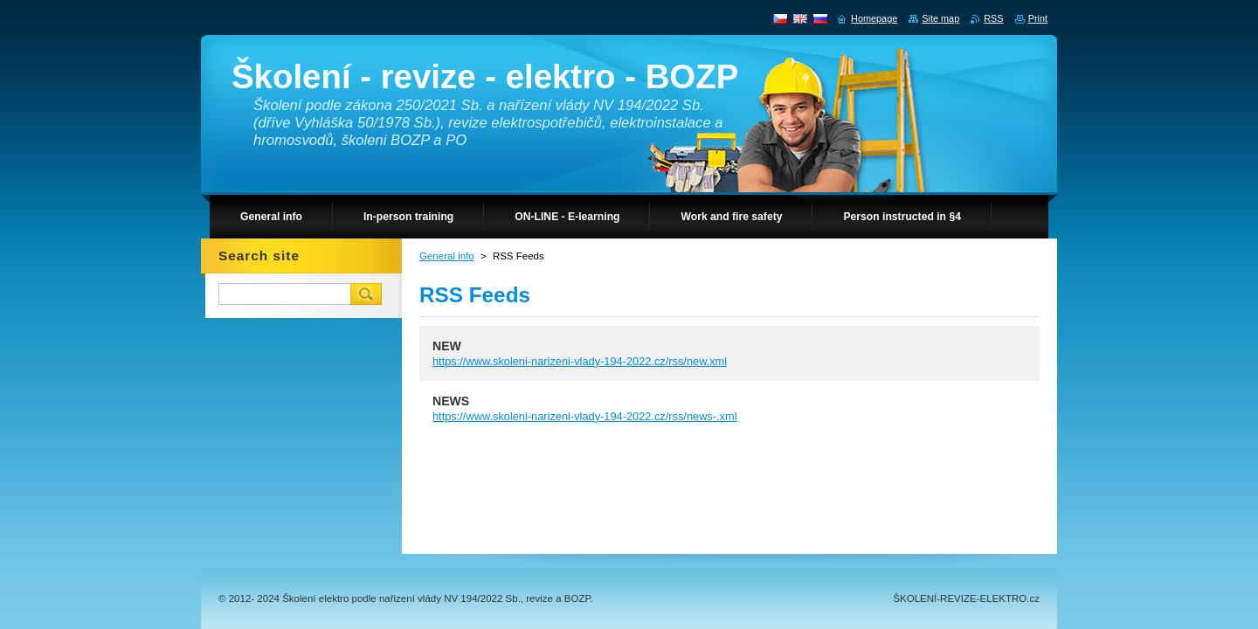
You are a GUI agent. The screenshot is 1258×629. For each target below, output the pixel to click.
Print (1037, 18)
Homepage (874, 18)
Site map (940, 18)
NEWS (450, 401)
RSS (993, 18)
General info (446, 256)
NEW (446, 346)
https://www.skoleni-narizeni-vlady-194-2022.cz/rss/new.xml (579, 361)
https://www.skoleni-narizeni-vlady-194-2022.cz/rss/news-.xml (584, 416)
